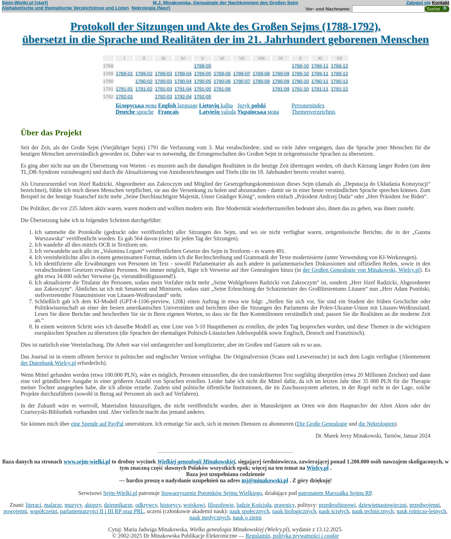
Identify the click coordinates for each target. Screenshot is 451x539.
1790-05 (202, 81)
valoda (217, 112)
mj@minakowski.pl (265, 480)
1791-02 (143, 89)
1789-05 (202, 73)
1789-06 (222, 73)
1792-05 (202, 96)
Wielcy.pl (318, 468)
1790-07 (241, 81)
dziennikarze (118, 505)
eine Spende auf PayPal (97, 424)
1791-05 (202, 89)
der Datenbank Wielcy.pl (48, 363)
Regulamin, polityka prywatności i (292, 536)
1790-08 (261, 81)
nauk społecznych (249, 511)
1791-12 (339, 89)
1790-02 (143, 81)
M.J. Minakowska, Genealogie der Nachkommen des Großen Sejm (225, 2)
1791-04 (183, 89)
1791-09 (280, 89)
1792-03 (163, 96)
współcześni (43, 511)
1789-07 (241, 73)
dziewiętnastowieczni (382, 505)
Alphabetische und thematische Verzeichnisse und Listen (65, 7)
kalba (215, 105)
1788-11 (320, 66)
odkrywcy (146, 505)
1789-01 (124, 73)
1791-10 (300, 89)
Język (251, 105)
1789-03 (163, 73)
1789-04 (183, 73)
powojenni (15, 511)
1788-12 (339, 66)
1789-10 (300, 73)
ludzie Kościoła (253, 505)
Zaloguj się (418, 2)
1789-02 (143, 73)
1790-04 (183, 81)
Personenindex (308, 105)
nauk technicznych (373, 511)
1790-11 (320, 81)
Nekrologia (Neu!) (150, 7)
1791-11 (320, 89)
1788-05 (202, 66)
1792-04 (183, 96)
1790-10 (300, 81)
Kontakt (440, 2)
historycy (170, 505)
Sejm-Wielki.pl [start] (25, 2)
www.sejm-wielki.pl (87, 461)
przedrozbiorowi (337, 505)
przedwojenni (424, 505)
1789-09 (280, 73)
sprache (135, 112)
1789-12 (339, 73)
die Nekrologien (376, 424)
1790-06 (222, 81)
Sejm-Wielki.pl (120, 493)
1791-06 (222, 89)
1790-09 (280, 81)
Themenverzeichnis (313, 112)
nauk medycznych (209, 517)
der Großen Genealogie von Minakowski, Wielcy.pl (361, 270)
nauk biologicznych (294, 511)
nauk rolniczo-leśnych (421, 511)
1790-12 (339, 81)
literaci (33, 505)
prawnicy (284, 505)
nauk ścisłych (334, 511)
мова (136, 105)
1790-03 (163, 81)
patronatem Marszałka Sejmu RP (334, 493)
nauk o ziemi (247, 517)
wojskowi (194, 505)
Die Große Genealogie (322, 424)
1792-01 (124, 96)
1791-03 (163, 89)
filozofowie (221, 505)
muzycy (73, 505)
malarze (53, 505)
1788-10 (300, 66)
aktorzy (93, 505)
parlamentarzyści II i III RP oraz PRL (102, 511)
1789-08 (261, 73)
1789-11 (320, 73)
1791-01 (124, 89)
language (178, 105)
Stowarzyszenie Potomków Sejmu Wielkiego (211, 493)
